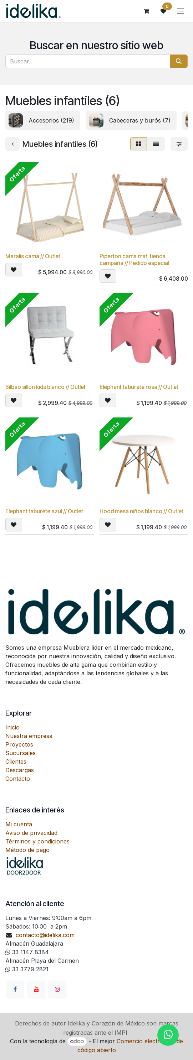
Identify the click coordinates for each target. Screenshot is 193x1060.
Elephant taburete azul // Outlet (44, 511)
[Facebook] (15, 989)
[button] (13, 269)
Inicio (12, 727)
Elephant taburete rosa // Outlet (139, 387)
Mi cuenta (18, 824)
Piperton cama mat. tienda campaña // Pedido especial (134, 259)
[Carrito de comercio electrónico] (146, 11)
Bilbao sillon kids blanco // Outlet (45, 387)
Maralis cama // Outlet (32, 256)
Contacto (17, 778)
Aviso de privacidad (31, 832)
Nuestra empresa (28, 735)
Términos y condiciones (37, 841)
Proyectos (19, 744)
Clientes (15, 761)
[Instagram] (57, 989)
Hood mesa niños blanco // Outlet (141, 511)
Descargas (19, 770)
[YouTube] (36, 989)
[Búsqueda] (179, 61)
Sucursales (20, 753)
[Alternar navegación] (180, 11)
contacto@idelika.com (45, 935)
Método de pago (27, 849)
